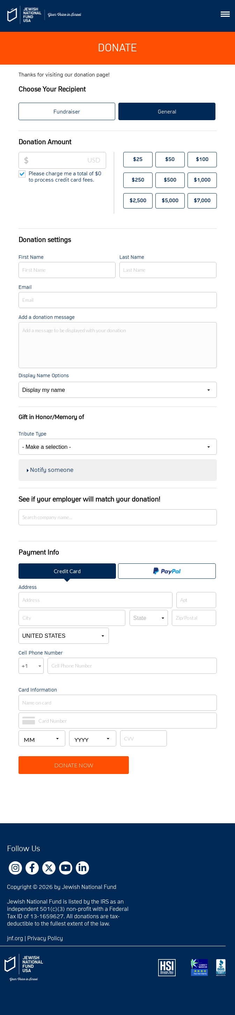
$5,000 (170, 200)
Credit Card (67, 571)
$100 (202, 159)
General (167, 112)
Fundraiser (66, 112)
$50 (170, 159)
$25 (137, 159)
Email (25, 287)
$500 (170, 180)
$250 (138, 180)
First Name (31, 257)
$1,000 (202, 180)
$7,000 (202, 200)
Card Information (38, 690)
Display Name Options (44, 375)
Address (28, 587)
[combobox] (31, 666)
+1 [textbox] (25, 666)
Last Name (131, 257)
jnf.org (15, 938)
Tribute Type (32, 434)
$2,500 (138, 200)
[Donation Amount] (67, 160)
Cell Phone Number (41, 653)
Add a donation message (47, 317)
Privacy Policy (45, 938)
